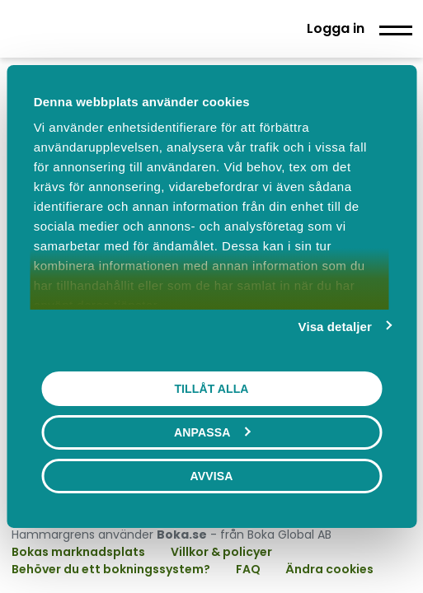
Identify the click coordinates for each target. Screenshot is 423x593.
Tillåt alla (211, 388)
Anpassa (212, 432)
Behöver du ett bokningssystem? (111, 569)
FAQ (249, 569)
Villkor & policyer (221, 552)
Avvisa (211, 476)
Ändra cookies (329, 569)
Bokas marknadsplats (78, 552)
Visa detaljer (335, 327)
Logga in (335, 29)
